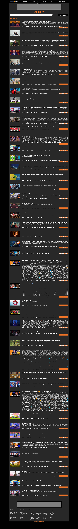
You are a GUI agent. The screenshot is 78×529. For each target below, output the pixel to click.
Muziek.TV (38, 297)
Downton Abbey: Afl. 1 (26, 232)
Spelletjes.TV (37, 428)
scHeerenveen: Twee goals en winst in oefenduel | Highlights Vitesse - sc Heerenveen (40, 126)
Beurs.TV (31, 512)
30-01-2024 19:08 (25, 123)
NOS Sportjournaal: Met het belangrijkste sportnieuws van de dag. (36, 155)
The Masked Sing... (13, 511)
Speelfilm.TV (52, 510)
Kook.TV (37, 514)
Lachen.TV (44, 36)
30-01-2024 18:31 (25, 180)
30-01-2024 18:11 (25, 217)
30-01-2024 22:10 (25, 45)
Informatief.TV (37, 74)
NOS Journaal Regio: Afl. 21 (27, 203)
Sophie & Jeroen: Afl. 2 (27, 136)
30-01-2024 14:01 (25, 369)
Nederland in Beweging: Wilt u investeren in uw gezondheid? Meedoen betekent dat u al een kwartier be (44, 433)
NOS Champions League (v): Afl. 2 (29, 98)
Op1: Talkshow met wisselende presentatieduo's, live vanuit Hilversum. (37, 21)
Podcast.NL (45, 1)
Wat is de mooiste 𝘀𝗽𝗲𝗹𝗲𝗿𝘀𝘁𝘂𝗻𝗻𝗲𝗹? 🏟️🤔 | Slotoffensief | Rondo (36, 391)
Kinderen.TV (36, 418)
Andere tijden (12, 520)
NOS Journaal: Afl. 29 (26, 300)
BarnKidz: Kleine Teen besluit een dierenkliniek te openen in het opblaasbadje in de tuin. (41, 340)
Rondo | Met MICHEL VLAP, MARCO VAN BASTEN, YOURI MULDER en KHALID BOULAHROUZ (40, 260)
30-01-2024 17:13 (25, 236)
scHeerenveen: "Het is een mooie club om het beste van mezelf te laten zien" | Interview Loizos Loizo (44, 251)
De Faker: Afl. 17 (25, 184)
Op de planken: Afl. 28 (26, 471)
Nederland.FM (25, 1)
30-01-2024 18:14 (25, 208)
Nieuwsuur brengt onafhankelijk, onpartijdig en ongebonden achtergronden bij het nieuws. (41, 50)
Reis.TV (43, 180)
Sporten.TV (36, 103)
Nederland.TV (35, 1)
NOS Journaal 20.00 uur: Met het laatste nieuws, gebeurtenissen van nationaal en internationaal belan (44, 107)
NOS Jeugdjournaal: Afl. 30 (27, 146)
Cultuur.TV (36, 476)
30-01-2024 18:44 (25, 170)
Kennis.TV (44, 74)
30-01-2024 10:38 (25, 418)
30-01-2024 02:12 (25, 495)
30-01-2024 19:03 (25, 142)
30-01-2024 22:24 (25, 36)
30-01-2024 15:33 (25, 333)
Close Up (12, 516)
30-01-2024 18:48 (25, 160)
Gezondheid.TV (37, 65)
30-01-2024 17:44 (25, 227)
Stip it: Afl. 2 (24, 213)
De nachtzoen (12, 513)
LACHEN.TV (39, 12)
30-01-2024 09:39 (25, 447)
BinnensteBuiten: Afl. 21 (27, 117)
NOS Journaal (22, 511)
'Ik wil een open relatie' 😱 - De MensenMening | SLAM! (33, 284)
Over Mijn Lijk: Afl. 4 (26, 59)
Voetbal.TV (43, 103)
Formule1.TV (32, 514)
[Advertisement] (39, 7)
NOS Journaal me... (13, 512)
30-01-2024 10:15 (25, 438)
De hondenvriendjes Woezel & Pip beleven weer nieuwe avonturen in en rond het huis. (40, 414)
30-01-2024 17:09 (25, 246)
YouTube (32, 129)
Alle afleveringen (58, 26)
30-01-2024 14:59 (25, 345)
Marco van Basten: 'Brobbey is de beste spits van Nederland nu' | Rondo (37, 350)
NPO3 (32, 103)
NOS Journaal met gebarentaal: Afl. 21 (30, 452)
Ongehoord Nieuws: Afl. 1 (27, 382)
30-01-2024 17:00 (25, 280)
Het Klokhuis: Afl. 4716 (26, 165)
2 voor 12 (21, 517)
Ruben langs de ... (23, 512)
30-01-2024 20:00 (25, 112)
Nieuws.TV (50, 26)
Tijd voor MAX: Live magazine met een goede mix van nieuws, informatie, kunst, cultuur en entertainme (44, 241)
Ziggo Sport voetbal (14, 514)
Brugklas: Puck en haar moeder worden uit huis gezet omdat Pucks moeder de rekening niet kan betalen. (45, 222)
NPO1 (32, 26)
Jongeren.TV (37, 150)
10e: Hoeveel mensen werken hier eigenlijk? (31, 331)
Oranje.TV (44, 516)
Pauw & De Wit (13, 517)
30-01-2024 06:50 (25, 476)
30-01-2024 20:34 (25, 84)
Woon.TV (51, 517)
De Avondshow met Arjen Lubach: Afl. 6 (30, 31)
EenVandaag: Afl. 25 (26, 193)
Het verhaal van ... (23, 514)
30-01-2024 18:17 (25, 198)
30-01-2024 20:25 (25, 103)
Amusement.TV (37, 26)
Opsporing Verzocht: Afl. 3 (27, 88)
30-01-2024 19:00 (25, 150)
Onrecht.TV (36, 93)
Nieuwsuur (12, 518)
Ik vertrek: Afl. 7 (25, 79)
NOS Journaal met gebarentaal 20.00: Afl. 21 (31, 490)
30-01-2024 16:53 (25, 317)
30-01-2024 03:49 (25, 485)
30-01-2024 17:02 (25, 253)
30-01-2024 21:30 (25, 56)
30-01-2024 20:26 (25, 93)
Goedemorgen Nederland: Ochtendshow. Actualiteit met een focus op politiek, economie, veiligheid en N (44, 442)
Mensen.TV (44, 26)
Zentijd (21, 516)
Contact (52, 1)
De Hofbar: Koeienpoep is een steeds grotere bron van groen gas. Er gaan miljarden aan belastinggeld (44, 40)
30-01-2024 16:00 (25, 327)
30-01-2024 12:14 (25, 387)
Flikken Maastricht (23, 513)
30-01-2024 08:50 (25, 466)
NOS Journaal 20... (23, 518)
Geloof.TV (31, 517)
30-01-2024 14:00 (25, 378)
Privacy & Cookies (62, 1)
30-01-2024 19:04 (25, 129)
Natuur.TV (45, 510)
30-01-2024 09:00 (25, 457)
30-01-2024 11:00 (25, 410)
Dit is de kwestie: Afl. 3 (27, 69)
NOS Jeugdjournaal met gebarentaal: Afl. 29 (31, 480)
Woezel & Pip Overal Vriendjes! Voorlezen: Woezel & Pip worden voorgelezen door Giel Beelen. (42, 461)
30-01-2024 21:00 (25, 74)
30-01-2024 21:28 (25, 65)
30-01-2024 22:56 (25, 26)
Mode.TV (37, 518)
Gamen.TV (31, 516)
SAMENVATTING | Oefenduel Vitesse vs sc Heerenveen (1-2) (34, 310)
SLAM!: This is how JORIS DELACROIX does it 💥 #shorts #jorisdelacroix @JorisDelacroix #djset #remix (44, 320)
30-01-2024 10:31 (25, 428)
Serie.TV (43, 227)
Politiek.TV (42, 45)
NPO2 (31, 45)
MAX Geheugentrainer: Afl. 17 (28, 423)
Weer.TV (51, 516)
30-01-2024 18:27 (25, 189)
